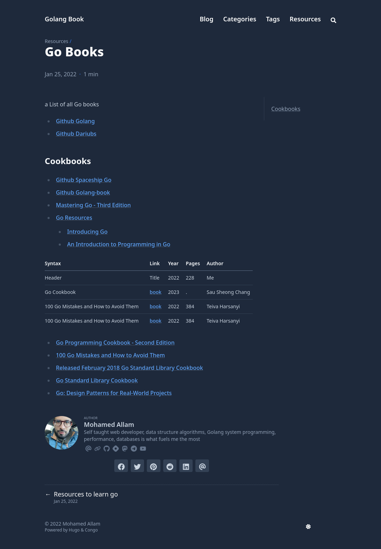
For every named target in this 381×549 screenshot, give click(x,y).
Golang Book (64, 19)
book (155, 292)
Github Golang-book (83, 192)
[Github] (106, 447)
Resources (305, 19)
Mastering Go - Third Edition (93, 205)
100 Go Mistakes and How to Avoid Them (110, 355)
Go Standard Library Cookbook (97, 380)
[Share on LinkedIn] (186, 465)
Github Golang (75, 121)
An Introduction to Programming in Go (118, 244)
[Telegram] (133, 447)
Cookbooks (285, 109)
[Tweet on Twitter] (137, 465)
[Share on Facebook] (121, 465)
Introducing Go (87, 231)
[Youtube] (143, 447)
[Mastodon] (124, 447)
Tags (273, 19)
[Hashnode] (115, 447)
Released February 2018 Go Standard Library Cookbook (129, 368)
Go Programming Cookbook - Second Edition (115, 342)
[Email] (88, 447)
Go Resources (74, 217)
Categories (240, 19)
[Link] (97, 447)
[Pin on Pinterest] (153, 465)
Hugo (74, 530)
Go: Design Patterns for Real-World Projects (114, 393)
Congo (91, 530)
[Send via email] (202, 465)
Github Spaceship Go (84, 180)
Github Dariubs (76, 134)
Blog (206, 19)
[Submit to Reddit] (170, 465)
